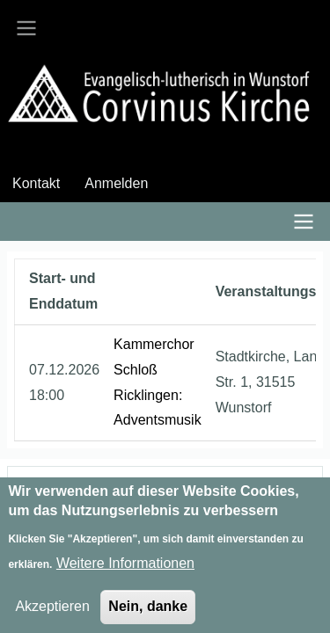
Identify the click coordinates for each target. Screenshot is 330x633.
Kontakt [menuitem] (36, 183)
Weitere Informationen (125, 571)
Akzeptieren (52, 614)
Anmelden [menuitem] (116, 183)
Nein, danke (147, 614)
